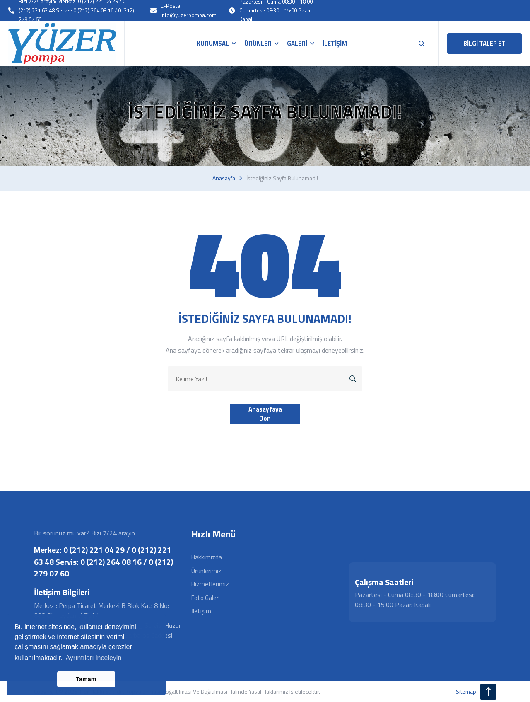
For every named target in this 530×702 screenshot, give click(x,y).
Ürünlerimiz (206, 571)
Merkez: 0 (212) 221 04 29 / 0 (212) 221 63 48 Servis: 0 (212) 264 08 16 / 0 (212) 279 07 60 (103, 561)
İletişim (201, 611)
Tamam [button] (86, 679)
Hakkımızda (206, 557)
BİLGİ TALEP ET (484, 43)
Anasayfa (223, 178)
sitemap (466, 691)
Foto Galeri (205, 598)
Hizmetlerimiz (210, 584)
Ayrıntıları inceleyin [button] (93, 657)
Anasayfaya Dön (265, 414)
